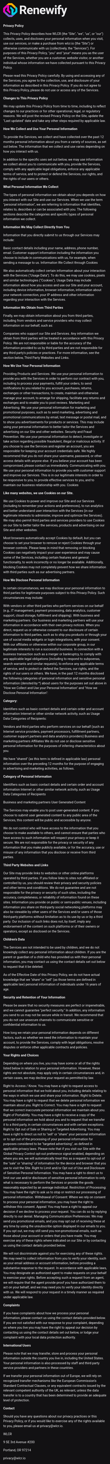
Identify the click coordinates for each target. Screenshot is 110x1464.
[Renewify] (55, 10)
